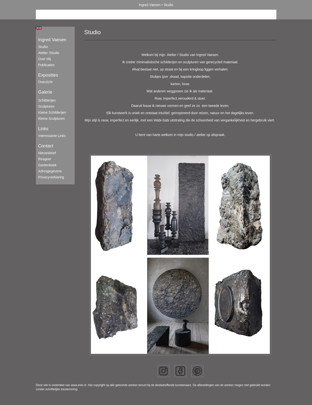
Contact (45, 145)
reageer (44, 159)
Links (43, 128)
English (38, 28)
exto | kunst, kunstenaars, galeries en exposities (49, 5)
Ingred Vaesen (149, 5)
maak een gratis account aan (83, 14)
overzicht (45, 82)
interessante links (52, 136)
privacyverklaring (51, 177)
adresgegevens (50, 171)
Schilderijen (47, 100)
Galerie (45, 92)
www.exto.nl (78, 385)
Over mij (44, 59)
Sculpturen (46, 106)
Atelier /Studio (48, 53)
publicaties (46, 65)
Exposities (48, 75)
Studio (43, 47)
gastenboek (47, 165)
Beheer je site (46, 14)
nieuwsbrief (47, 153)
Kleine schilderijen (52, 112)
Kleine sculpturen (51, 118)
